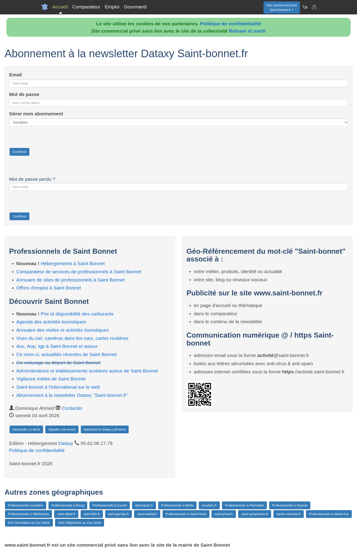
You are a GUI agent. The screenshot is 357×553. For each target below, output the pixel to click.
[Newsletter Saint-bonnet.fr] (304, 7)
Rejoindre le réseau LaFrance (105, 429)
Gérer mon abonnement (36, 113)
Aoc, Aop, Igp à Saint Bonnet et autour (57, 346)
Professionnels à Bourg (67, 505)
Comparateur (86, 6)
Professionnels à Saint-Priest (186, 514)
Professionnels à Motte (177, 505)
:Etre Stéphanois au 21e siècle (79, 523)
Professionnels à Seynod (289, 505)
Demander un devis (26, 429)
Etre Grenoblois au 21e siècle (29, 523)
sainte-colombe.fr (288, 514)
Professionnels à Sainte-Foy (329, 514)
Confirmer (19, 152)
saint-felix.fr (92, 514)
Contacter (72, 408)
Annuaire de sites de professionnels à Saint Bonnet (70, 279)
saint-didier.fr (66, 514)
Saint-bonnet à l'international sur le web (58, 387)
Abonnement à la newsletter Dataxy (72, 395)
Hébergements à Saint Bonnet (73, 263)
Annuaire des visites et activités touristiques (62, 330)
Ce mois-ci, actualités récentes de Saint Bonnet (66, 354)
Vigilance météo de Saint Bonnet (51, 378)
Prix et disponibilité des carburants (77, 313)
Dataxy (65, 443)
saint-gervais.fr (118, 514)
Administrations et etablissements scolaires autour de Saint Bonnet (87, 370)
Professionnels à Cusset (109, 505)
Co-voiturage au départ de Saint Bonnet (58, 362)
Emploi (112, 6)
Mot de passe (24, 94)
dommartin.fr (144, 505)
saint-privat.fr (223, 514)
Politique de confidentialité (230, 23)
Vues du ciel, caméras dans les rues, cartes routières (72, 338)
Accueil (60, 6)
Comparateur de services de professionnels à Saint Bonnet (78, 271)
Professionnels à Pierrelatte (244, 505)
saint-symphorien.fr (254, 514)
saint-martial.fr (147, 514)
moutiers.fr (209, 505)
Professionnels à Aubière (25, 505)
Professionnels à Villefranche (28, 514)
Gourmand (135, 6)
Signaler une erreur (62, 429)
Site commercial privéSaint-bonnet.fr (281, 7)
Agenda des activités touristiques (51, 321)
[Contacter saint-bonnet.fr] (314, 7)
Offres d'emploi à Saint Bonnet (48, 287)
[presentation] (43, 138)
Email (15, 74)
